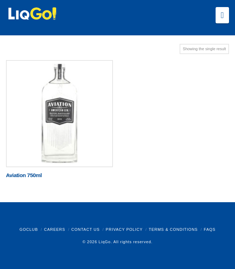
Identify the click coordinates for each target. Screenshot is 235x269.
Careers (54, 229)
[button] (222, 15)
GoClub (28, 229)
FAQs (210, 229)
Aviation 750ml (24, 175)
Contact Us (85, 229)
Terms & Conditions (173, 229)
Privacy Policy (124, 229)
